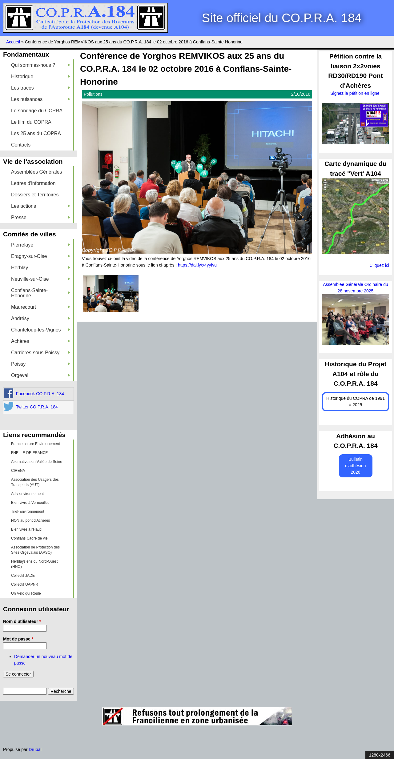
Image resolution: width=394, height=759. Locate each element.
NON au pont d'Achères (30, 520)
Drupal (35, 749)
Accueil (13, 41)
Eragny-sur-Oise (40, 256)
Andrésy (40, 318)
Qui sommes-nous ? (40, 65)
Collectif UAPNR (24, 584)
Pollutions (93, 94)
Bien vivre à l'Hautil (26, 529)
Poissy (40, 364)
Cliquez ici (379, 265)
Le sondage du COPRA (36, 110)
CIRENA (18, 470)
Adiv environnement (27, 494)
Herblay (40, 267)
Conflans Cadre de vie (29, 538)
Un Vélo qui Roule (26, 593)
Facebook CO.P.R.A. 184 (40, 393)
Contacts (20, 144)
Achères (40, 341)
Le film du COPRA (31, 122)
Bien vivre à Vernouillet (30, 502)
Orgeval (40, 375)
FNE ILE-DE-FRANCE (29, 453)
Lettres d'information (33, 183)
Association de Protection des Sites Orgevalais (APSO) (35, 550)
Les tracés (40, 87)
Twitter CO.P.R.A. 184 (37, 406)
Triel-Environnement (27, 511)
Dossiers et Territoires (34, 194)
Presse (40, 217)
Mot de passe (18, 639)
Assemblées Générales (36, 172)
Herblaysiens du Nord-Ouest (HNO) (34, 564)
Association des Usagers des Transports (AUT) (35, 482)
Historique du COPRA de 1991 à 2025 (355, 401)
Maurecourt (40, 307)
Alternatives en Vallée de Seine (36, 462)
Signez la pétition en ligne (355, 93)
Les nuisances (40, 99)
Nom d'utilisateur (22, 621)
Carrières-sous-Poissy (40, 352)
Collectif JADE (23, 575)
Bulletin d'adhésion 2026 (355, 466)
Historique (40, 76)
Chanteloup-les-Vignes (40, 329)
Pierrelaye (40, 244)
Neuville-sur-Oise (40, 279)
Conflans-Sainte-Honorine (40, 293)
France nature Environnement (35, 444)
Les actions (40, 206)
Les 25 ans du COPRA (36, 133)
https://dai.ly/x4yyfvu (197, 265)
